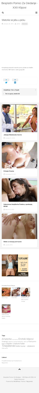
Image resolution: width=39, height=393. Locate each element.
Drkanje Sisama (9, 171)
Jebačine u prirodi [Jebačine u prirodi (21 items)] (12, 341)
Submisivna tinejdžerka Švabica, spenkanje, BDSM (18, 205)
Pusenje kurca (17, 360)
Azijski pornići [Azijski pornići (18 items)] (15, 339)
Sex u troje (5, 297)
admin (18, 24)
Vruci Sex (14, 297)
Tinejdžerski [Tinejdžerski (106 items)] (8, 345)
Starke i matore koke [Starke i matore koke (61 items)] (15, 343)
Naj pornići (5, 362)
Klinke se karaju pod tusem (13, 242)
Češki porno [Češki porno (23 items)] (5, 348)
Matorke (24, 24)
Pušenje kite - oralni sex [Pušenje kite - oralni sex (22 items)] (22, 341)
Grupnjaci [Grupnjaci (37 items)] (5, 341)
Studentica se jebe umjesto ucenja (25, 299)
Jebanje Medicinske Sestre (13, 135)
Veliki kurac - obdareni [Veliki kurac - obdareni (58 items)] (25, 346)
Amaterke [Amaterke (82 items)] (7, 339)
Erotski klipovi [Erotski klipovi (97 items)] (26, 338)
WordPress (17, 381)
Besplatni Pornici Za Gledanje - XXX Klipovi (19, 5)
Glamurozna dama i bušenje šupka (6, 316)
